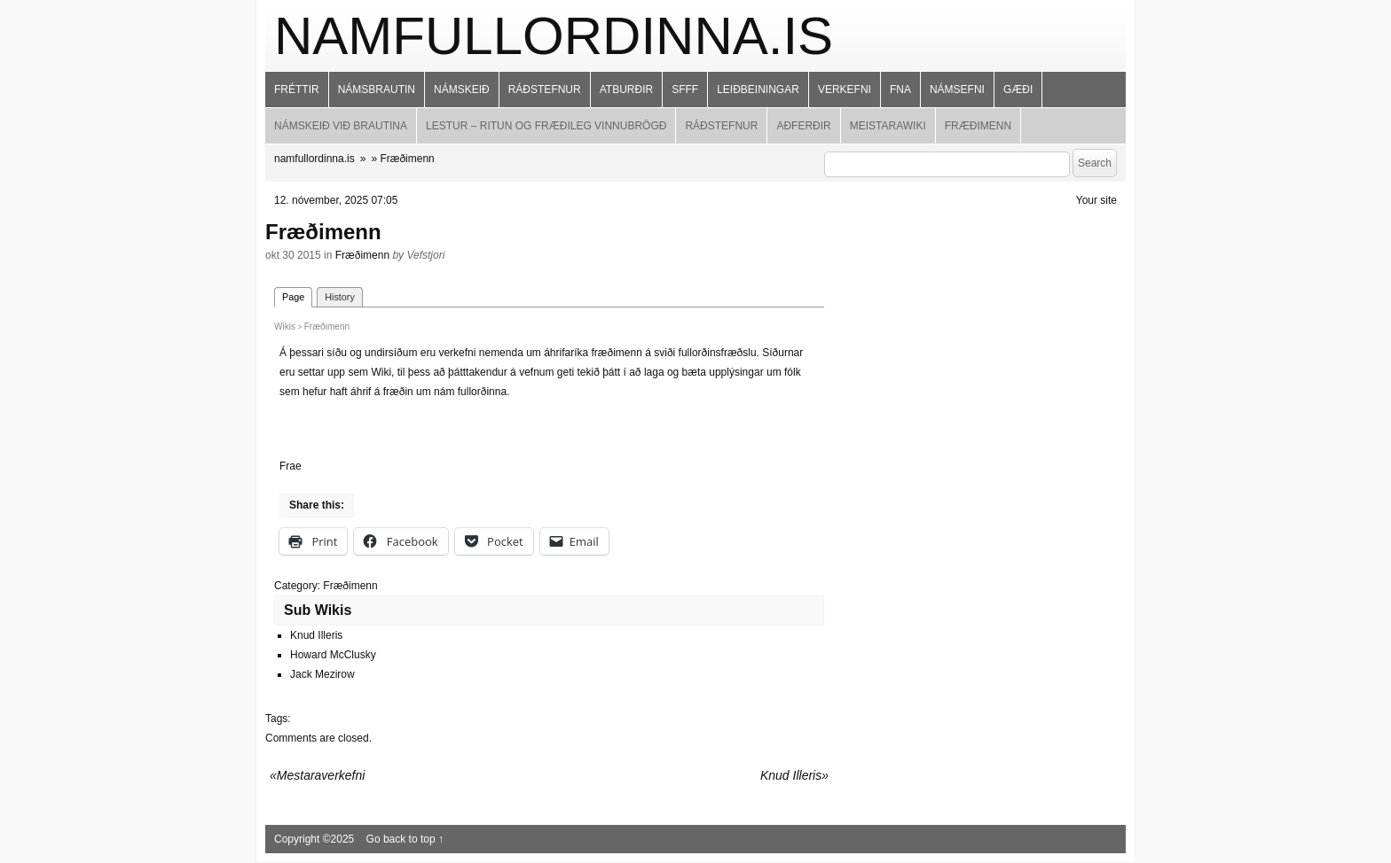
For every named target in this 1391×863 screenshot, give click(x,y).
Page (293, 297)
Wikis (284, 326)
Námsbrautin (376, 89)
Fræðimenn (978, 126)
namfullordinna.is (553, 36)
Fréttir (296, 89)
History (340, 297)
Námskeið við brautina (340, 126)
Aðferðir (803, 126)
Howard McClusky (333, 655)
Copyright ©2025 (316, 839)
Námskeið (462, 89)
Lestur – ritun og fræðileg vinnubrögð (546, 126)
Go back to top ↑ (405, 839)
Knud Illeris (316, 635)
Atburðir (626, 89)
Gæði (1018, 89)
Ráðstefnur (544, 89)
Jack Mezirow (322, 674)
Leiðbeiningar (758, 89)
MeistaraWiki (888, 126)
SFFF (685, 89)
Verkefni (844, 89)
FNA (900, 89)
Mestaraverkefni (321, 775)
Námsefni (957, 89)
